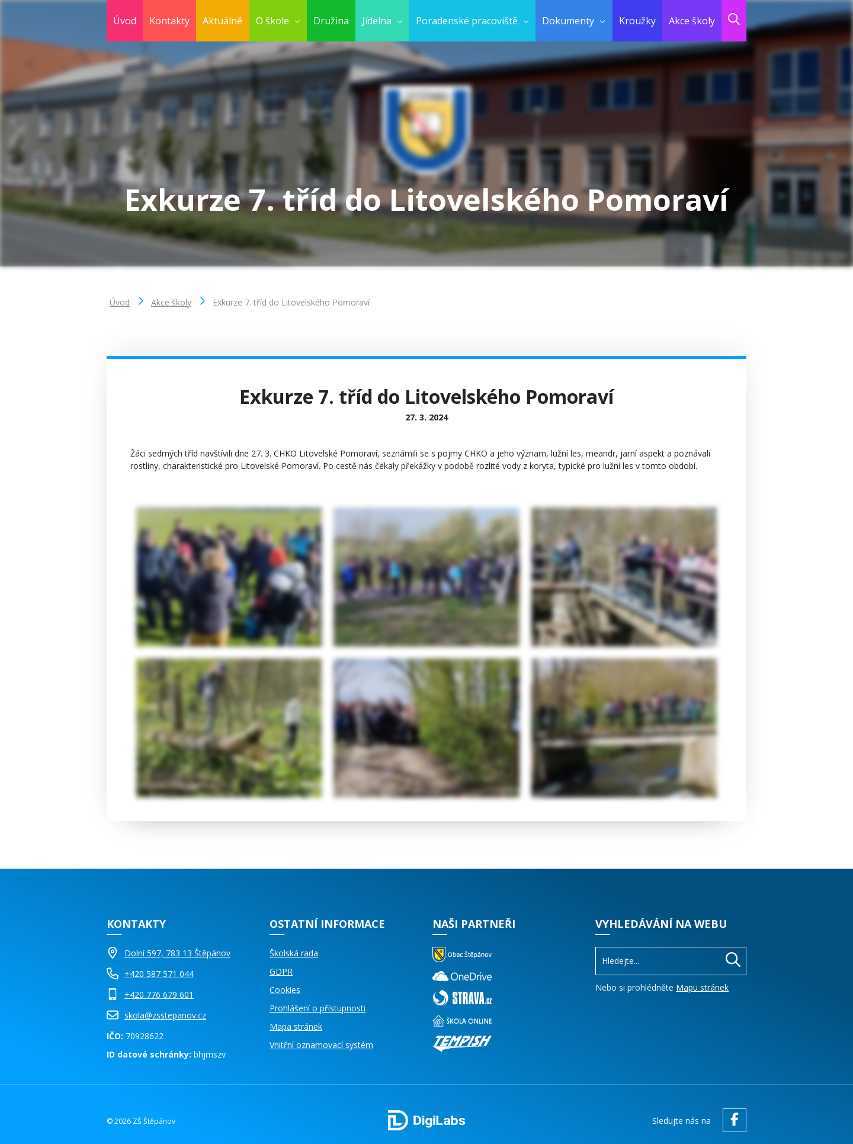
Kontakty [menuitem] (169, 20)
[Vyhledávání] (670, 960)
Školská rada (294, 953)
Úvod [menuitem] (124, 20)
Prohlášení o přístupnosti (317, 1008)
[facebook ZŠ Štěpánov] (731, 1120)
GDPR (281, 971)
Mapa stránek (296, 1026)
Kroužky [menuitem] (637, 20)
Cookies (285, 989)
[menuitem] (278, 21)
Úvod (120, 302)
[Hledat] (733, 961)
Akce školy (171, 302)
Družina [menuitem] (331, 20)
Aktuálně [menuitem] (222, 20)
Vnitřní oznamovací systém (321, 1044)
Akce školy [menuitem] (692, 20)
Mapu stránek (702, 987)
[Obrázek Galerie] (229, 577)
